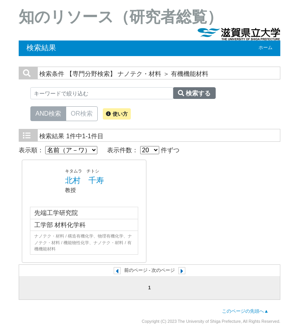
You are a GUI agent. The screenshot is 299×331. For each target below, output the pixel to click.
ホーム (266, 47)
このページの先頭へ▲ (245, 311)
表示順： (58, 150)
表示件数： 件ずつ (143, 150)
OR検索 (82, 113)
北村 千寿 (84, 180)
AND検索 (48, 113)
